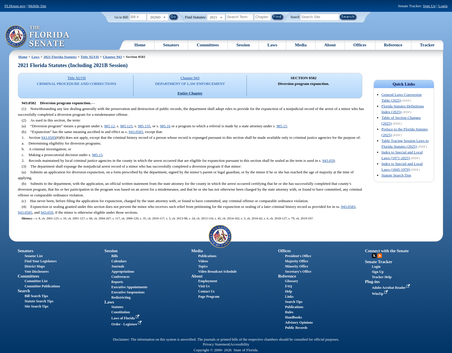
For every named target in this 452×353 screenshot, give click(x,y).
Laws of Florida (125, 318)
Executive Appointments (129, 287)
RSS (379, 255)
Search (295, 16)
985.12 (109, 126)
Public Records (296, 328)
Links (289, 297)
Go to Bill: (121, 17)
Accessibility (239, 344)
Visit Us (204, 286)
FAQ (288, 286)
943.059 (328, 160)
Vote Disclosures (37, 272)
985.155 (144, 126)
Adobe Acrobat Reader (391, 288)
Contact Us (206, 291)
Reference (393, 45)
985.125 (126, 126)
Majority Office (296, 261)
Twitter (374, 255)
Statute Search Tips (396, 175)
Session (243, 45)
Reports (117, 282)
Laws (272, 45)
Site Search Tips (36, 306)
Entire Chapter (190, 93)
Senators (171, 45)
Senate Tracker (378, 261)
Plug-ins (372, 281)
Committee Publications (42, 286)
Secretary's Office (298, 272)
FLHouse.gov (15, 6)
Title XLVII (90, 56)
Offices (359, 45)
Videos (203, 261)
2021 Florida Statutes (60, 56)
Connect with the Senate (387, 250)
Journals (117, 266)
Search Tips (293, 302)
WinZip (380, 294)
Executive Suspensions (127, 292)
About (330, 45)
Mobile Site (37, 6)
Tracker (427, 45)
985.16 (165, 126)
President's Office (298, 256)
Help (288, 291)
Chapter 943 (112, 56)
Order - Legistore (127, 324)
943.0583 (348, 206)
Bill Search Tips (36, 296)
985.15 (281, 126)
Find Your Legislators (40, 261)
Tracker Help (382, 277)
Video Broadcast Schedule (217, 272)
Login (442, 6)
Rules (289, 312)
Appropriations (122, 272)
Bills (114, 256)
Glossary (291, 281)
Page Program (208, 297)
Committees (208, 45)
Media (301, 45)
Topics (203, 266)
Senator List (34, 256)
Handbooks (293, 317)
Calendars (119, 261)
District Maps (35, 266)
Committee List (36, 281)
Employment (207, 281)
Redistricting (121, 297)
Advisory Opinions (299, 322)
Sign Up (429, 6)
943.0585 (136, 132)
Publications (207, 256)
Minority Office (296, 266)
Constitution (120, 312)
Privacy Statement (216, 344)
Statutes (117, 307)
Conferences (120, 277)
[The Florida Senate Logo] (37, 36)
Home (139, 45)
